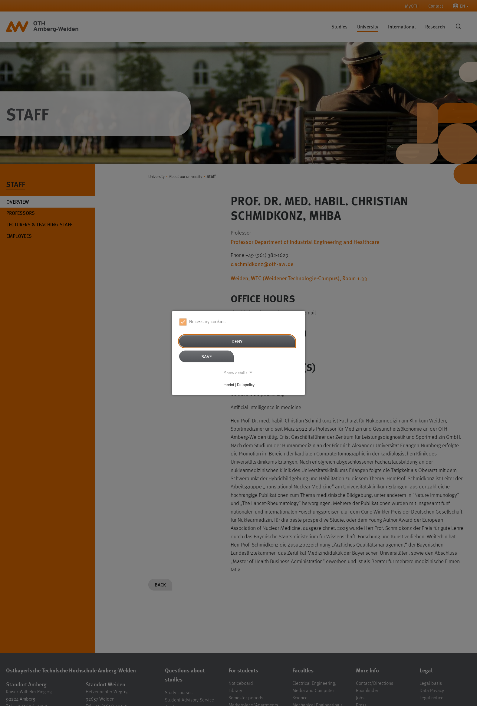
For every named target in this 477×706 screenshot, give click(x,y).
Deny (237, 340)
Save (206, 356)
